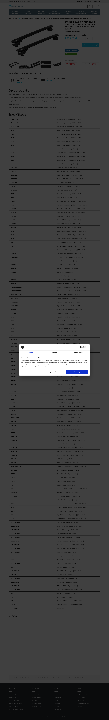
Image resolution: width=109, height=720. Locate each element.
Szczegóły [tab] (54, 352)
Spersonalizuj (54, 371)
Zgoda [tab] (31, 352)
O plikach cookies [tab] (78, 352)
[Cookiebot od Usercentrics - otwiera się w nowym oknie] (81, 347)
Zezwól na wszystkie (77, 371)
